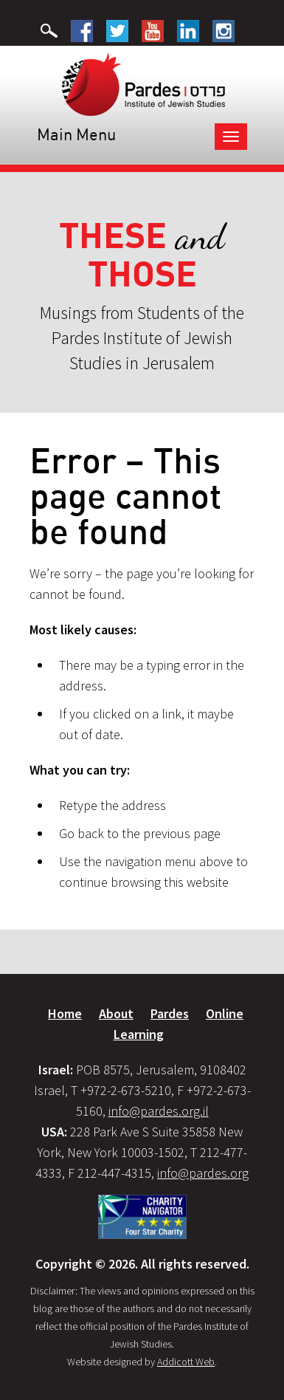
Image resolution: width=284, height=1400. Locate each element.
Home (65, 1013)
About (116, 1013)
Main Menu (76, 134)
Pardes (169, 1013)
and (142, 255)
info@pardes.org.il (158, 1110)
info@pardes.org (203, 1172)
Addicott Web (186, 1361)
